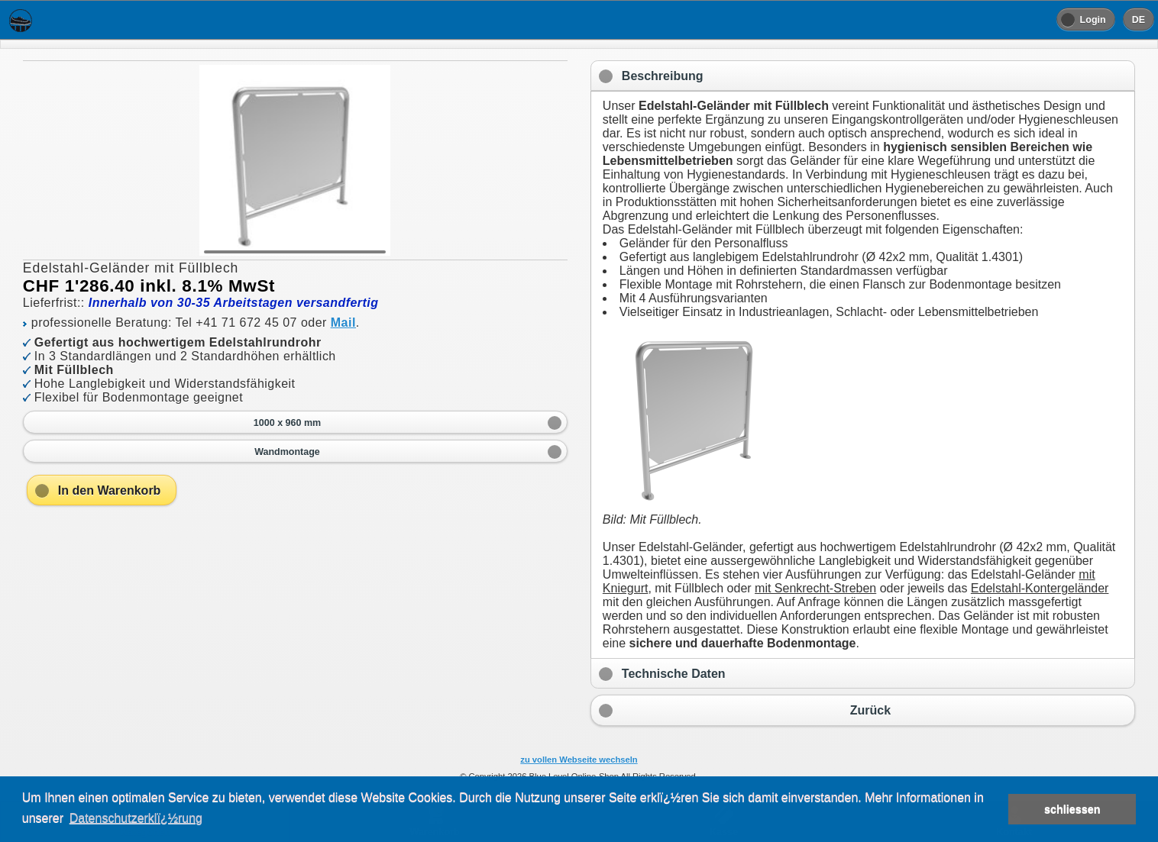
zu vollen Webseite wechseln (578, 759)
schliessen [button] (1072, 809)
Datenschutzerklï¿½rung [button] (136, 817)
